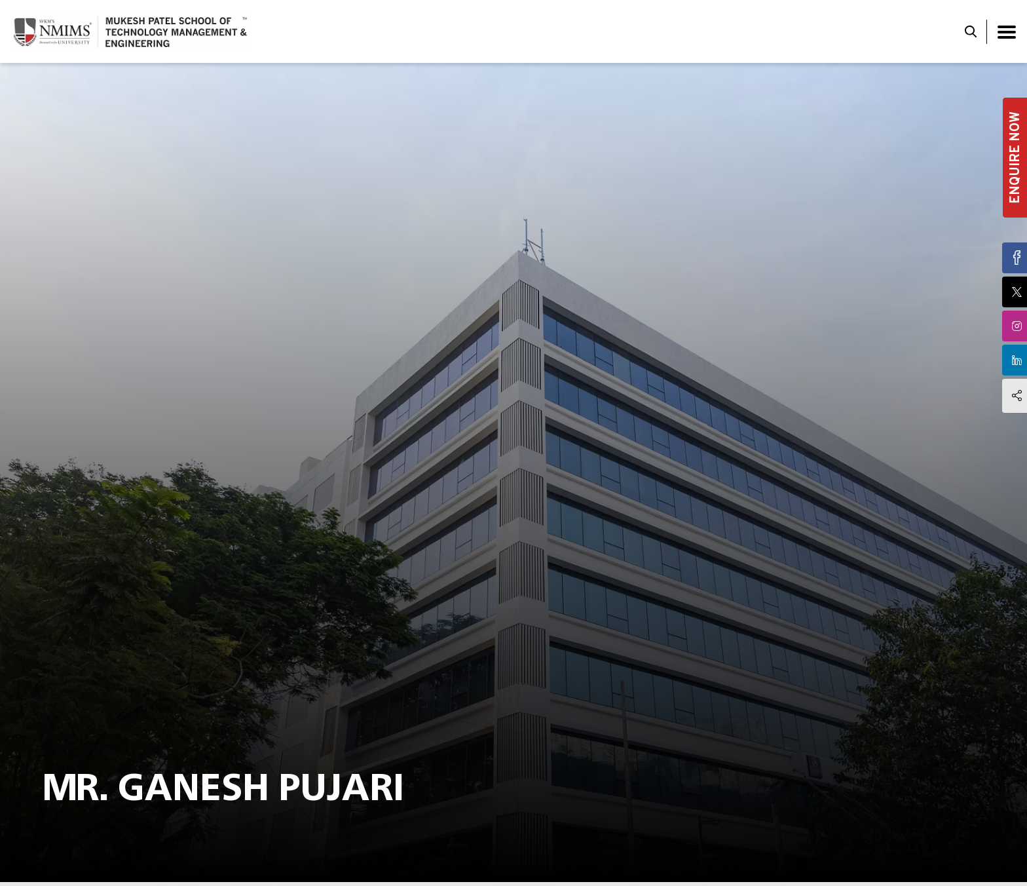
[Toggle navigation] (1007, 32)
